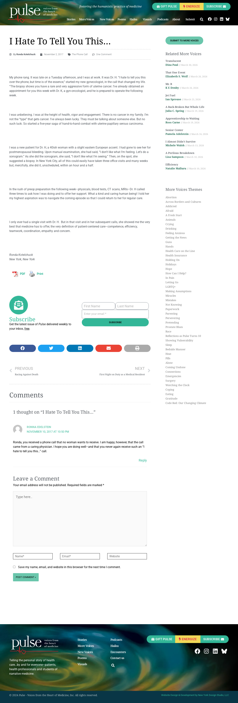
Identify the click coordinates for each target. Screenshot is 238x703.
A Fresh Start (173, 215)
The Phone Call (80, 54)
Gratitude (171, 398)
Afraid (169, 210)
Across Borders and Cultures (183, 201)
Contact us (117, 658)
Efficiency (171, 164)
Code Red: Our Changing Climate (185, 403)
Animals (170, 219)
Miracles (170, 295)
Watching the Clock (177, 385)
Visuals (148, 19)
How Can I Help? (175, 273)
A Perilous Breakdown (179, 153)
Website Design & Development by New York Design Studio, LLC (195, 695)
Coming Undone (175, 367)
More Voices (87, 19)
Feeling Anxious (175, 233)
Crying (169, 224)
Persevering (172, 318)
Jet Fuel (170, 95)
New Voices (107, 19)
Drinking (170, 228)
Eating (169, 394)
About (177, 19)
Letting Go (171, 282)
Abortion (171, 197)
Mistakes (170, 300)
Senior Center (174, 130)
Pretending (172, 322)
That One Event (175, 72)
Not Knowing (173, 304)
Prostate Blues (174, 327)
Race (168, 331)
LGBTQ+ (170, 286)
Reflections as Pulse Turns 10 (183, 336)
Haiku (134, 19)
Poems (122, 19)
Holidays (170, 264)
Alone (169, 362)
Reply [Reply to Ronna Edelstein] (143, 460)
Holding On (172, 260)
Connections (173, 371)
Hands (169, 246)
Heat (168, 354)
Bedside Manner (175, 349)
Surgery (170, 380)
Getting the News (175, 237)
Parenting (171, 313)
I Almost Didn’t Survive (180, 141)
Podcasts (162, 19)
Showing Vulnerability (179, 340)
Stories (71, 19)
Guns (168, 242)
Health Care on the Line (180, 251)
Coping (169, 389)
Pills (167, 358)
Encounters (118, 652)
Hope (168, 269)
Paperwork (172, 309)
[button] (202, 19)
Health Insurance (176, 255)
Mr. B (168, 84)
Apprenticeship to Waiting (182, 118)
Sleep (168, 345)
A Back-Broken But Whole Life (184, 107)
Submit (191, 19)
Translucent (173, 61)
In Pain (169, 277)
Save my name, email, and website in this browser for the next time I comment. (69, 567)
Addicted (171, 206)
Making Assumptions (178, 291)
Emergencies (173, 376)
